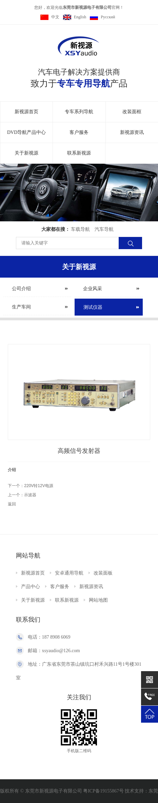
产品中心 (30, 586)
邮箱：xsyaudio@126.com (54, 650)
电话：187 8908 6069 (49, 637)
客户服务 (79, 132)
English (74, 17)
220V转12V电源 (38, 485)
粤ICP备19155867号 (103, 791)
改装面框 (131, 111)
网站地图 (98, 600)
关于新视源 (26, 153)
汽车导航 (104, 229)
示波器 (30, 495)
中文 (49, 17)
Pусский (102, 17)
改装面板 (103, 573)
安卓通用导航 (69, 573)
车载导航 (80, 229)
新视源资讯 (132, 132)
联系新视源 (79, 153)
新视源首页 (26, 111)
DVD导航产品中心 (26, 132)
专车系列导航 (79, 111)
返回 (12, 504)
